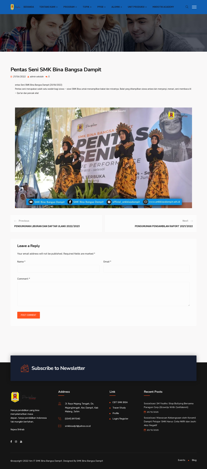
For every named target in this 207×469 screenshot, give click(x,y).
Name (21, 261)
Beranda (29, 7)
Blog (194, 460)
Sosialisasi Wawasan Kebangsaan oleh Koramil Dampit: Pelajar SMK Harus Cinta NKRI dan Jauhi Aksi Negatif (170, 421)
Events (181, 460)
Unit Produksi (136, 7)
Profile (115, 413)
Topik (86, 7)
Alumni (115, 7)
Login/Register (120, 418)
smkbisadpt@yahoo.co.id (78, 426)
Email (107, 261)
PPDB (100, 7)
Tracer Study (119, 407)
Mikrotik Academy (163, 7)
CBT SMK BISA (120, 402)
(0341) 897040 (72, 418)
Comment (23, 278)
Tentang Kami (47, 7)
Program (69, 7)
